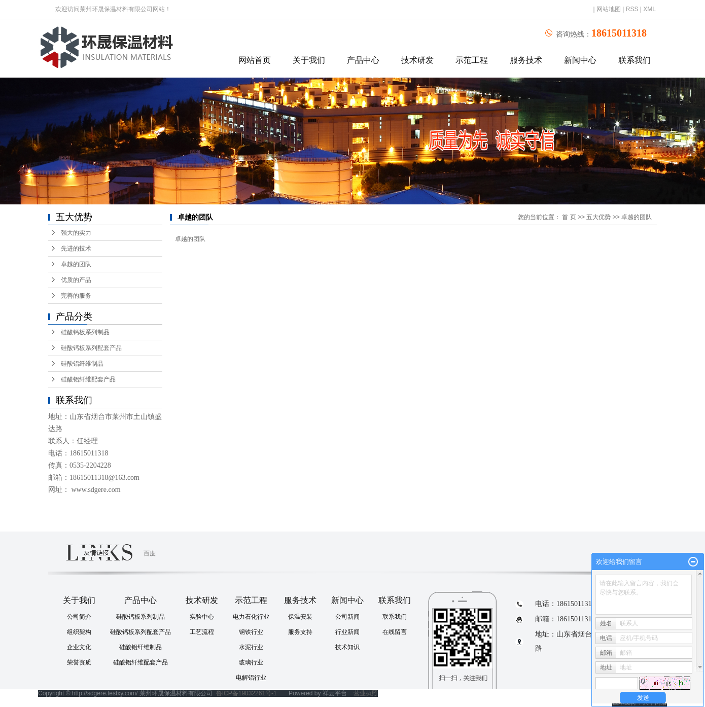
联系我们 (634, 60)
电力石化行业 (251, 616)
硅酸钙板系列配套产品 (91, 347)
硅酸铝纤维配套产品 (88, 379)
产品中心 (363, 60)
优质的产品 (76, 280)
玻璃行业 (251, 662)
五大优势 (598, 217)
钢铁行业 (251, 631)
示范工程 (471, 60)
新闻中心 (580, 60)
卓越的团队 (76, 264)
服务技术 (526, 60)
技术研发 (417, 60)
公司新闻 (347, 616)
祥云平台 (335, 693)
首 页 (569, 217)
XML (649, 9)
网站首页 (254, 60)
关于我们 (309, 60)
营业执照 (366, 693)
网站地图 (608, 9)
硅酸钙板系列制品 (85, 332)
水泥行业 (251, 647)
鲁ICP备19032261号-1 (246, 693)
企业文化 (79, 647)
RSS (632, 9)
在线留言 (394, 631)
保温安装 (300, 616)
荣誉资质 (79, 662)
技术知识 (347, 647)
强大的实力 (76, 232)
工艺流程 (202, 631)
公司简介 (79, 616)
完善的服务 (76, 295)
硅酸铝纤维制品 (82, 363)
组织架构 (79, 631)
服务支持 (300, 631)
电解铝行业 (251, 677)
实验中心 (202, 616)
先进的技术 (76, 248)
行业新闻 (347, 631)
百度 (150, 553)
